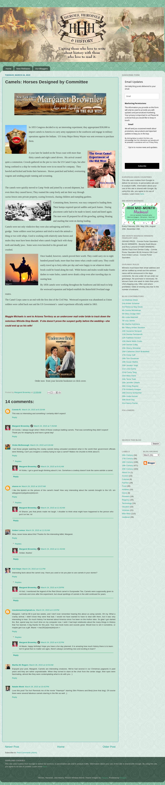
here (142, 194)
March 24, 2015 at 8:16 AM (41, 445)
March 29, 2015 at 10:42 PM (37, 687)
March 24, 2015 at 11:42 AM (53, 508)
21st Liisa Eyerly (129, 369)
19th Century (127, 465)
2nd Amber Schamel (130, 303)
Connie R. (16, 410)
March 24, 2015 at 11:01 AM (38, 530)
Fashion (125, 483)
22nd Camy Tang (129, 372)
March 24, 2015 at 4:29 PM (52, 587)
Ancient (125, 476)
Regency (126, 500)
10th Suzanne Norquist (132, 331)
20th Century (127, 469)
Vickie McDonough (20, 445)
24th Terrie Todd (129, 379)
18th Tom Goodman (130, 358)
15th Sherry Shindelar (131, 348)
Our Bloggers (41, 68)
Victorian (125, 510)
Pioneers (126, 496)
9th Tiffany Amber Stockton (133, 327)
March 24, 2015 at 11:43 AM (53, 549)
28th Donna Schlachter (132, 393)
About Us (126, 472)
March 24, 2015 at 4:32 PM (52, 642)
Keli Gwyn (16, 569)
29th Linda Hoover (130, 396)
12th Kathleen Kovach (131, 338)
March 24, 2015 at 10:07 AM (34, 486)
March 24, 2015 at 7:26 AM (45, 426)
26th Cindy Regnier (130, 386)
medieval (126, 517)
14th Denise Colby (130, 345)
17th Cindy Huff (128, 355)
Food (124, 486)
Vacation (125, 507)
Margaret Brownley (21, 426)
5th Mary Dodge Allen (131, 314)
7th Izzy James (128, 321)
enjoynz (104, 778)
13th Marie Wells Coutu (132, 341)
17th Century (127, 459)
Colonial (125, 479)
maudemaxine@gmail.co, (23, 610)
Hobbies (125, 489)
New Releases (23, 68)
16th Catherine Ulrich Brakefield (135, 351)
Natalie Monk (18, 687)
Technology (127, 503)
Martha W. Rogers (20, 665)
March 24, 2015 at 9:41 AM (52, 466)
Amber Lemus (18, 530)
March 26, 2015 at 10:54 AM (41, 665)
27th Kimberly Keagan (131, 389)
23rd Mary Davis (129, 376)
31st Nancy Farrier (130, 403)
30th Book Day (128, 400)
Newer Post (12, 746)
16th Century (127, 455)
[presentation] (140, 156)
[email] (142, 96)
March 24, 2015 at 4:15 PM (47, 610)
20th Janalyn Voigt (130, 365)
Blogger (123, 778)
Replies (18, 461)
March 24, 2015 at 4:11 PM (33, 569)
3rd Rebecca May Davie (132, 307)
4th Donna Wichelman (131, 310)
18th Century (127, 462)
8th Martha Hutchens (131, 324)
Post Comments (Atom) (27, 753)
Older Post (109, 746)
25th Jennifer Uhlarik (131, 383)
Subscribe (142, 166)
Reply (14, 417)
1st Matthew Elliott (130, 300)
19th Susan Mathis (130, 362)
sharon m (16, 486)
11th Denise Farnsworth (132, 334)
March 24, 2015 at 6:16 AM (33, 410)
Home (8, 68)
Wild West (126, 514)
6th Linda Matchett (130, 317)
